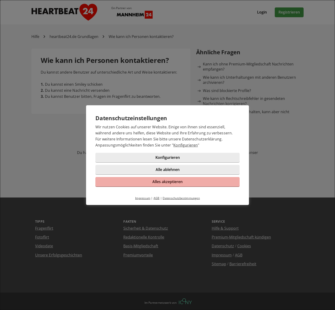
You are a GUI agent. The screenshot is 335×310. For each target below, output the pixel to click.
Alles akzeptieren (167, 181)
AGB (157, 198)
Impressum (142, 198)
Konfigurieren (185, 145)
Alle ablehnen (168, 169)
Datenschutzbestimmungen (181, 198)
